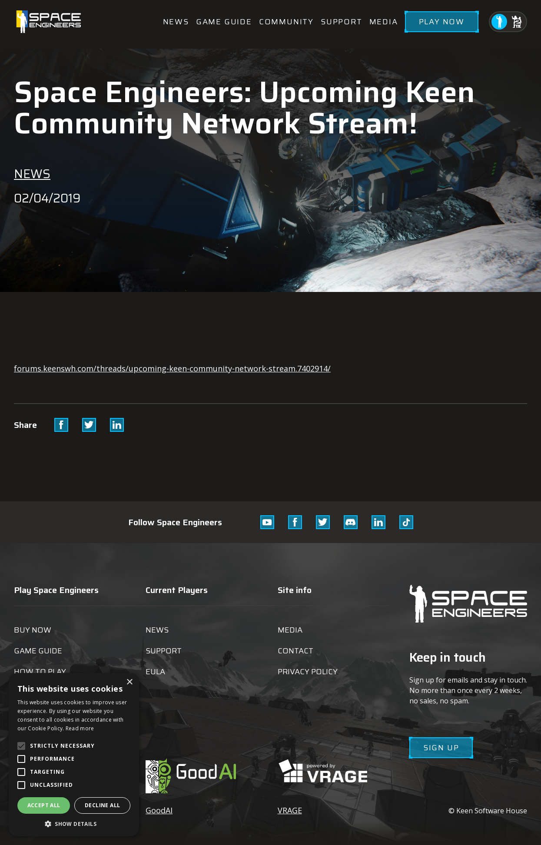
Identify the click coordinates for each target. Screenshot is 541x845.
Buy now (32, 630)
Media (383, 22)
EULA (155, 672)
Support (341, 22)
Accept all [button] (43, 805)
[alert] (74, 754)
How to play (40, 672)
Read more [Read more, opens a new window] (80, 728)
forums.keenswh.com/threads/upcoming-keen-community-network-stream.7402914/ (172, 368)
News (176, 22)
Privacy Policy (308, 672)
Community (286, 22)
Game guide (224, 22)
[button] (73, 823)
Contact (295, 651)
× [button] (129, 682)
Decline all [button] (102, 805)
